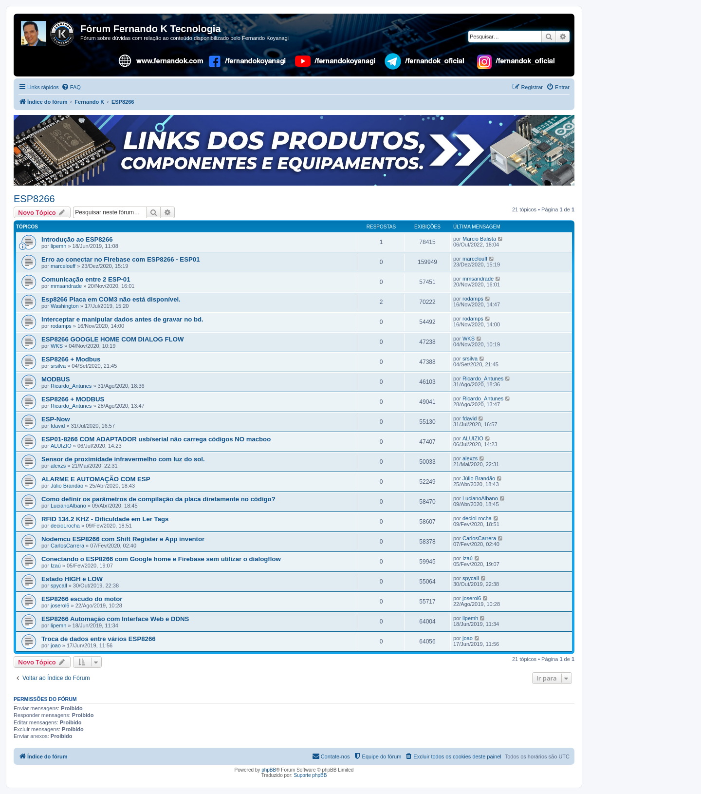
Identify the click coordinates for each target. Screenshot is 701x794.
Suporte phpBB (310, 775)
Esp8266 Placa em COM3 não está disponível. (111, 299)
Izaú (56, 565)
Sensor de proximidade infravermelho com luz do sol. (123, 459)
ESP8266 (34, 198)
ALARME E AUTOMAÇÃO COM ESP (95, 479)
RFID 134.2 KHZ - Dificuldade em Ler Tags (104, 519)
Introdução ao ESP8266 (77, 239)
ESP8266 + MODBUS (72, 399)
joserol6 (60, 605)
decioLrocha (65, 526)
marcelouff (63, 266)
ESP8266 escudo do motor (81, 599)
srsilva (58, 366)
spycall (59, 585)
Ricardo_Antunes (71, 386)
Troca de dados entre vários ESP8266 (98, 639)
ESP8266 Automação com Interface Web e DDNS (115, 619)
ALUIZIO (61, 446)
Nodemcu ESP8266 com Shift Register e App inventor (122, 539)
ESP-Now (55, 419)
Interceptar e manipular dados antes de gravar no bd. (122, 319)
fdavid (58, 426)
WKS (57, 346)
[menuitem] (71, 87)
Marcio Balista (479, 239)
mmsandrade (66, 286)
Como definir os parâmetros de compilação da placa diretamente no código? (158, 499)
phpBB (268, 770)
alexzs (58, 466)
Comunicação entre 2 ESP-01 (85, 279)
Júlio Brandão (67, 486)
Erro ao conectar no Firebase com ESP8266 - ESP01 (120, 259)
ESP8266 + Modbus (70, 359)
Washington (65, 306)
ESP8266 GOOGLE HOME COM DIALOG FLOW (112, 339)
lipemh (58, 246)
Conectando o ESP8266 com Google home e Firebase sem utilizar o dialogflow (161, 559)
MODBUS (55, 379)
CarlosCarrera (67, 545)
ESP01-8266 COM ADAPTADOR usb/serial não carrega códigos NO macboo (156, 439)
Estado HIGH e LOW (72, 579)
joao (56, 645)
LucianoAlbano (68, 506)
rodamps (472, 299)
